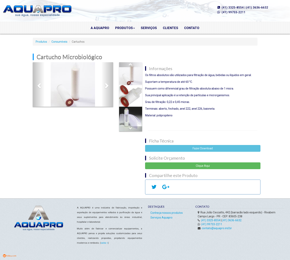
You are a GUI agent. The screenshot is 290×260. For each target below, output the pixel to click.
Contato (191, 28)
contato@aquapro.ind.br (217, 228)
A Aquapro (100, 28)
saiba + (104, 243)
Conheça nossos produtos (166, 212)
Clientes (170, 28)
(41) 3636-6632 (257, 7)
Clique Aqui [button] (203, 165)
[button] (39, 84)
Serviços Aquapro (161, 217)
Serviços (149, 28)
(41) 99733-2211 (233, 12)
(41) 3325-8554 (233, 7)
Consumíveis (59, 41)
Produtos (125, 28)
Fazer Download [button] (203, 148)
